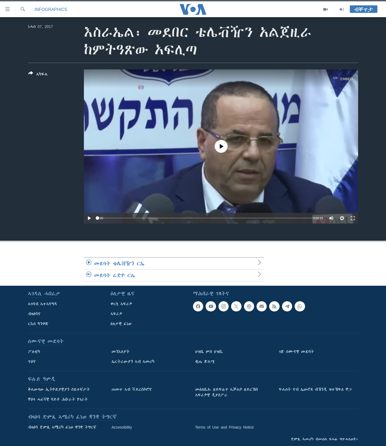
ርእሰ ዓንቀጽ (38, 323)
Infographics (51, 9)
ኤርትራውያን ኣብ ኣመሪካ (133, 361)
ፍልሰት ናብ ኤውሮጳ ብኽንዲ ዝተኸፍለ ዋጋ (315, 389)
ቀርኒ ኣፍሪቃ (121, 304)
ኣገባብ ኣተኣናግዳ (42, 304)
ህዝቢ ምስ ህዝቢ (209, 351)
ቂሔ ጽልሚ (205, 361)
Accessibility (122, 427)
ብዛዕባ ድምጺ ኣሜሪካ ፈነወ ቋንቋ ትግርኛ (62, 427)
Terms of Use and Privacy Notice (224, 427)
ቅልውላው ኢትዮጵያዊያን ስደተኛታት (59, 389)
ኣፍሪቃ (116, 313)
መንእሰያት (120, 351)
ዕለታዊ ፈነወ (120, 323)
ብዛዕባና (34, 313)
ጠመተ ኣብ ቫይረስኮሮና (132, 389)
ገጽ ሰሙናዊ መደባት (296, 351)
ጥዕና (32, 361)
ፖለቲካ (34, 351)
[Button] (38, 74)
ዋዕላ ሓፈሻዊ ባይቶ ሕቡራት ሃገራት (58, 399)
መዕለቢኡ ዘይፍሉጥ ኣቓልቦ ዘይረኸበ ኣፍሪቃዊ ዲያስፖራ (226, 392)
